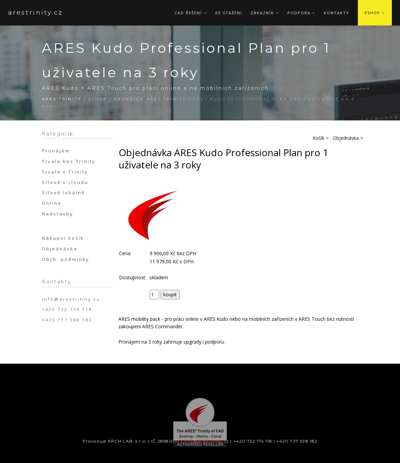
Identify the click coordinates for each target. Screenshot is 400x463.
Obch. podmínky (65, 259)
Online (52, 203)
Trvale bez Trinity (69, 161)
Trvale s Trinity (65, 172)
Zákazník (265, 12)
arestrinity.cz (28, 12)
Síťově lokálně (63, 192)
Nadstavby (57, 214)
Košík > (321, 138)
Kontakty (336, 12)
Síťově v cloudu (65, 182)
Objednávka (60, 249)
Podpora (301, 12)
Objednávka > (348, 138)
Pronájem (56, 151)
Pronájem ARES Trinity (150, 99)
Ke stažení (228, 12)
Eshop (375, 12)
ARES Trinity (62, 99)
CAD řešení (190, 12)
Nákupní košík (63, 238)
